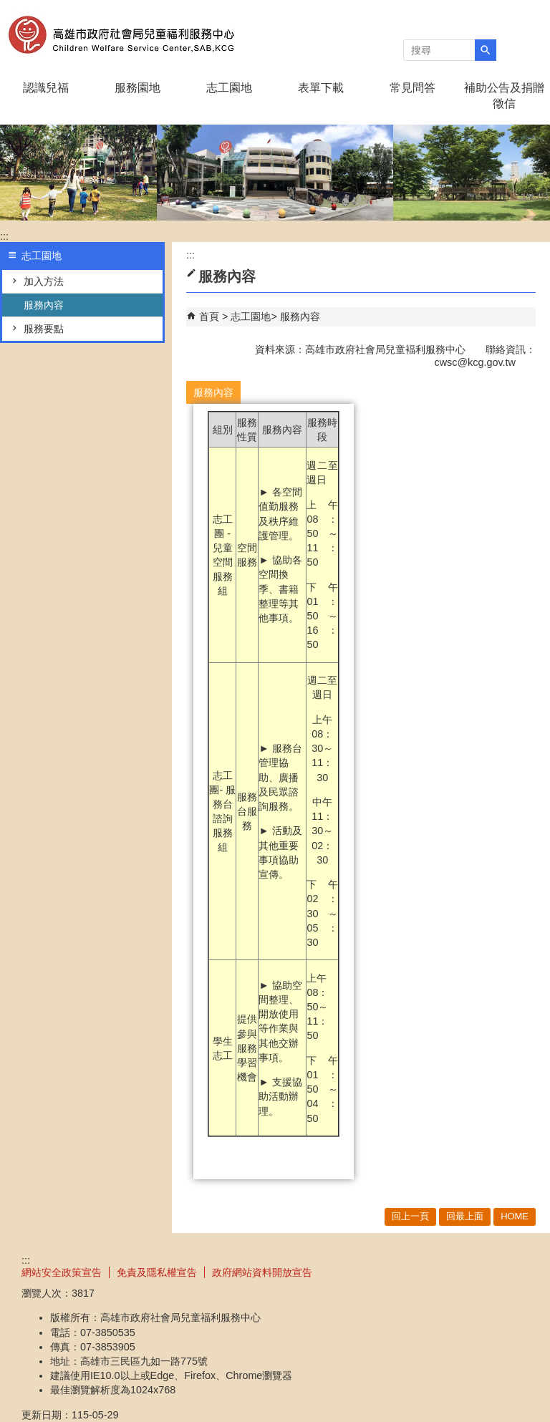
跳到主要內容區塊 (7, 7)
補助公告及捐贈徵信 (504, 96)
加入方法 (44, 281)
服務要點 (44, 328)
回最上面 (464, 1216)
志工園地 (229, 88)
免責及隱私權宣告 (157, 1272)
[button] (485, 50)
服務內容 (44, 305)
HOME (515, 1216)
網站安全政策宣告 (61, 1272)
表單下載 (321, 88)
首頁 (209, 316)
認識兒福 (46, 88)
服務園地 (137, 88)
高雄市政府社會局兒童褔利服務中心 (121, 35)
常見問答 (412, 88)
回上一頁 (410, 1216)
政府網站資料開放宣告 (262, 1272)
